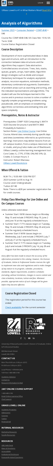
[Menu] (48, 3)
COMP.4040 (41, 30)
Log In (40, 3)
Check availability (13, 307)
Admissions (6, 413)
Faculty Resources (8, 435)
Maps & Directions (8, 448)
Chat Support (6, 399)
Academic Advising (8, 377)
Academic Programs (9, 409)
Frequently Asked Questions (12, 457)
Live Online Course (26, 131)
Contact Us (6, 380)
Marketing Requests (9, 432)
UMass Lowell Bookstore (15, 163)
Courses (5, 415)
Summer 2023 (8, 30)
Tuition (4, 419)
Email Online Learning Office (12, 396)
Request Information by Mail (12, 383)
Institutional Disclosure (10, 454)
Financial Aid (6, 421)
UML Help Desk (7, 445)
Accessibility (6, 451)
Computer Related (25, 30)
